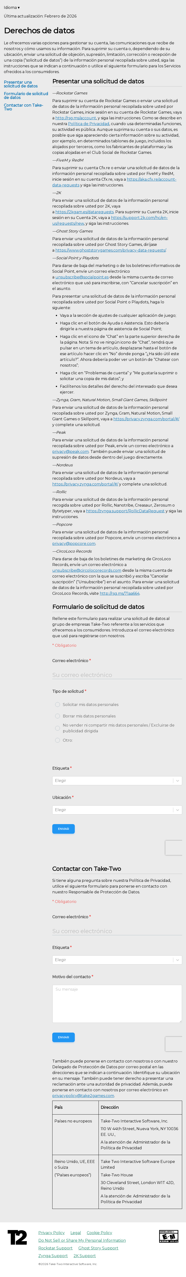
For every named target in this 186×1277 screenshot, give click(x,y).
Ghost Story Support (98, 1248)
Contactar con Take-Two (23, 107)
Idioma (12, 7)
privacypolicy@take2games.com (83, 1095)
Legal (75, 1233)
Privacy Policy (51, 1233)
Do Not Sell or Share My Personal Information (82, 1240)
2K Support (85, 1256)
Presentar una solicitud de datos (20, 84)
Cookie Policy (99, 1233)
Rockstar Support (55, 1248)
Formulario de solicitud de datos (26, 96)
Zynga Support (53, 1256)
